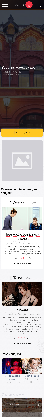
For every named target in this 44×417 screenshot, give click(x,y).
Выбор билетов (22, 263)
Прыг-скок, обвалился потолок (22, 236)
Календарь (23, 132)
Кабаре (22, 309)
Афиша (19, 4)
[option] (12, 371)
